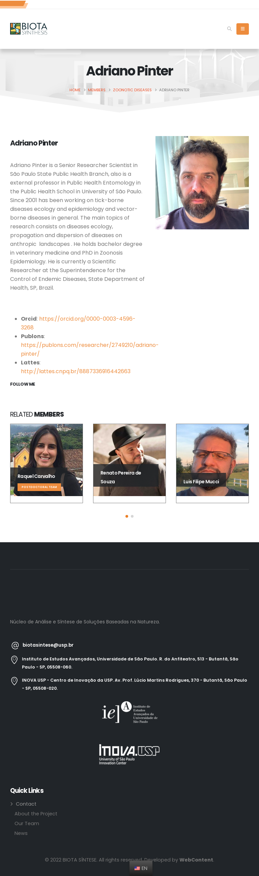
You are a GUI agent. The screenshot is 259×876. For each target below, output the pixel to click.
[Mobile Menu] (242, 29)
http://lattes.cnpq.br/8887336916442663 (76, 371)
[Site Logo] (28, 29)
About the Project (36, 813)
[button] (229, 29)
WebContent (196, 859)
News (21, 833)
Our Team (27, 823)
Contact (26, 804)
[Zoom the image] (129, 705)
